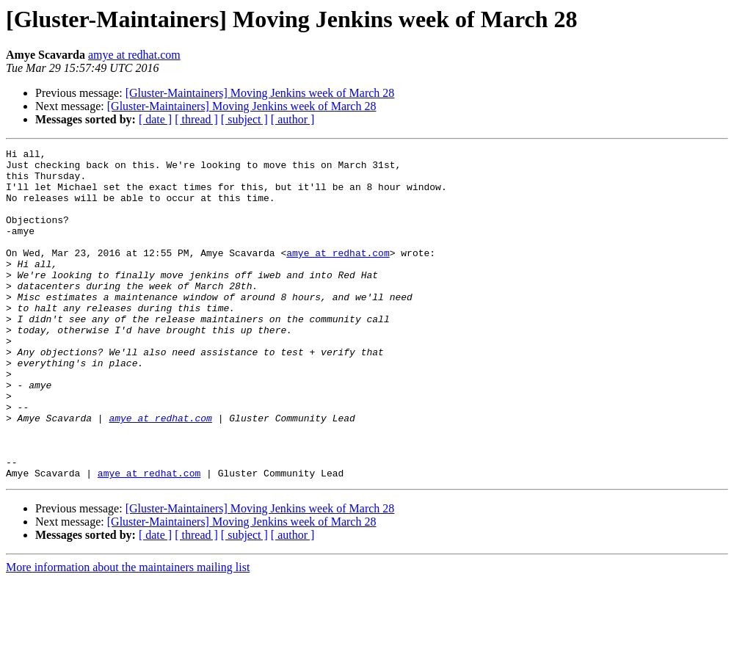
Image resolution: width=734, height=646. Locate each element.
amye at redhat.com (134, 54)
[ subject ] (244, 119)
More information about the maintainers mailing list (128, 633)
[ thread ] (196, 119)
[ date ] (155, 119)
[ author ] (293, 119)
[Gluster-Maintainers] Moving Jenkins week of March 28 (260, 93)
